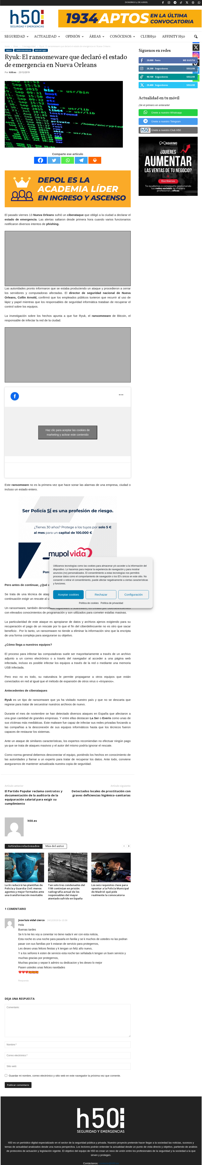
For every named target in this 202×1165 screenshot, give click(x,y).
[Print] (94, 160)
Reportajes (40, 50)
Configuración (133, 594)
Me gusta (189, 60)
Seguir (190, 68)
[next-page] (129, 846)
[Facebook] (40, 160)
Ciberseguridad (29, 46)
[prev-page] (124, 846)
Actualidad (47, 37)
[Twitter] (54, 160)
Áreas (96, 37)
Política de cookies (89, 603)
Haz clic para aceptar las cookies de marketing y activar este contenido (67, 432)
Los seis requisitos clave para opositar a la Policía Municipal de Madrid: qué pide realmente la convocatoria (110, 890)
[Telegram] (81, 160)
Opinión (75, 37)
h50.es (12, 72)
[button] (195, 37)
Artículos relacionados (23, 846)
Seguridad (17, 37)
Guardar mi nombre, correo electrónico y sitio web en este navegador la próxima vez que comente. (65, 1075)
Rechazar (101, 594)
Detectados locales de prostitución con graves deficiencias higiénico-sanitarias (101, 793)
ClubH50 (148, 36)
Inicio (7, 46)
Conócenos (122, 37)
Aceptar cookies (68, 594)
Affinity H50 (173, 36)
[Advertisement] (68, 258)
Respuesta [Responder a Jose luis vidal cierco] (23, 980)
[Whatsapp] (67, 160)
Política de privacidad (112, 603)
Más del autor (54, 846)
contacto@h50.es (109, 1163)
